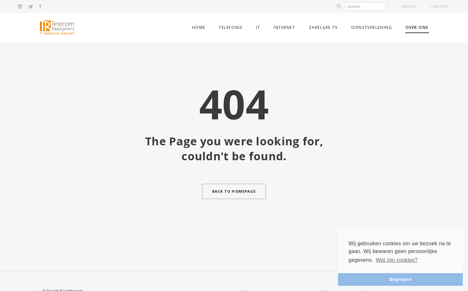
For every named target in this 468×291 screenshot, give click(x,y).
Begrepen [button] (400, 279)
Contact (439, 6)
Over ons (417, 27)
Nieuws (409, 6)
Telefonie (230, 27)
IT (258, 27)
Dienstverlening (371, 27)
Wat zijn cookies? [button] (397, 260)
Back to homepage (234, 191)
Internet (284, 27)
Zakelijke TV (323, 27)
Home (198, 27)
